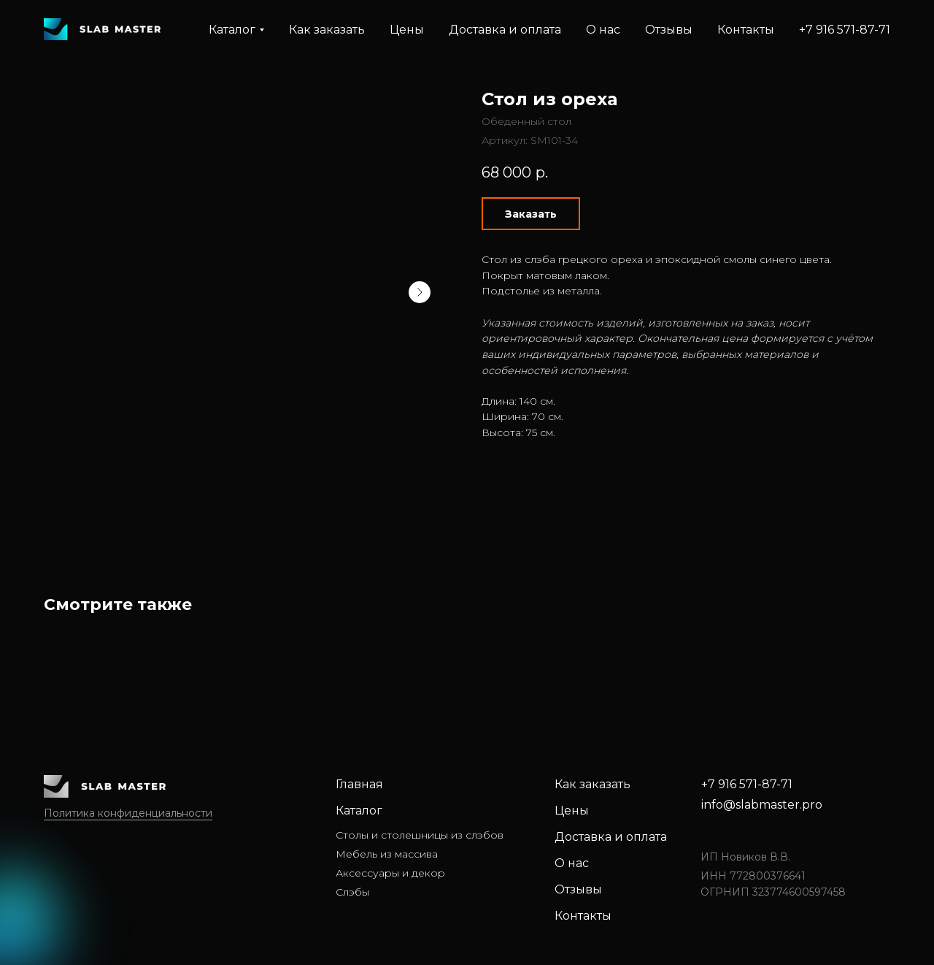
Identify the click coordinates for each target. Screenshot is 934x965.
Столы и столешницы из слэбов (419, 835)
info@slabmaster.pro (761, 805)
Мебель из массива (387, 854)
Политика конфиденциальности (128, 813)
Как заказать (327, 30)
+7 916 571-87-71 (844, 30)
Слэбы (352, 892)
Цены (407, 30)
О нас (603, 30)
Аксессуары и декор (390, 873)
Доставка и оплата (505, 30)
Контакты (745, 30)
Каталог (359, 810)
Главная (359, 784)
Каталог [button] (232, 30)
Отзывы (668, 30)
